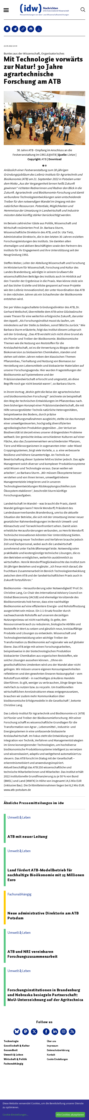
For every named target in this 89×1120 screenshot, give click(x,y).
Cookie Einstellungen (57, 1059)
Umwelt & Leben (13, 1054)
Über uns (51, 1041)
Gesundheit (10, 1050)
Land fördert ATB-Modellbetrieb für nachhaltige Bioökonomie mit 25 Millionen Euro (46, 875)
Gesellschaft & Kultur (17, 1045)
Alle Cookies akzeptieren (70, 1114)
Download (55, 159)
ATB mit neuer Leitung (27, 836)
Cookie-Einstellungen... (15, 1114)
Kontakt (51, 1054)
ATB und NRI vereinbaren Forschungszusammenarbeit (33, 954)
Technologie (11, 1041)
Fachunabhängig (13, 1063)
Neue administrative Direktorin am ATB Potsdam (43, 915)
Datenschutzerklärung (58, 1050)
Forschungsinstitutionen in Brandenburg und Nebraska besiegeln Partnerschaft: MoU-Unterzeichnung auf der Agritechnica (45, 995)
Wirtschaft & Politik (15, 1059)
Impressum (52, 1045)
